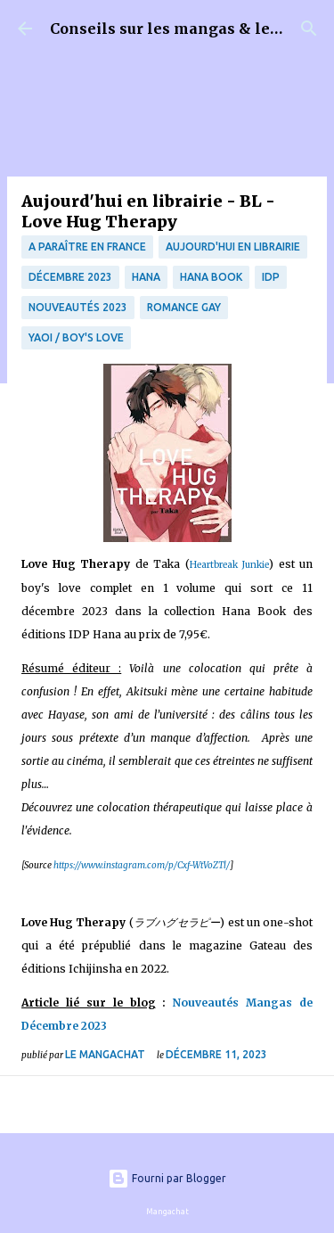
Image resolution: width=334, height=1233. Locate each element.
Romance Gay (184, 307)
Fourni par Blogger (167, 1178)
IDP (271, 277)
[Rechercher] (309, 28)
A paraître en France (87, 246)
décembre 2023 (70, 277)
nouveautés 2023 (78, 307)
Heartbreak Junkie (230, 565)
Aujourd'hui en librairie (233, 246)
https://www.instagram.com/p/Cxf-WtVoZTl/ (141, 865)
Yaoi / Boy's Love (76, 337)
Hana (146, 277)
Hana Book (211, 277)
